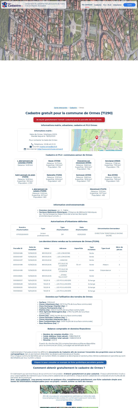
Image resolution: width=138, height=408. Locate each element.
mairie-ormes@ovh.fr (48, 147)
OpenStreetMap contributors (114, 150)
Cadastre (73, 108)
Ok (69, 403)
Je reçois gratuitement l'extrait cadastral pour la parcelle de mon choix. (69, 120)
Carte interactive (60, 108)
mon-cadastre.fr (23, 380)
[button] (96, 137)
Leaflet (100, 150)
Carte (129, 5)
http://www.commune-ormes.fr (50, 149)
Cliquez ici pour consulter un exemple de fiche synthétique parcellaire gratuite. (69, 362)
